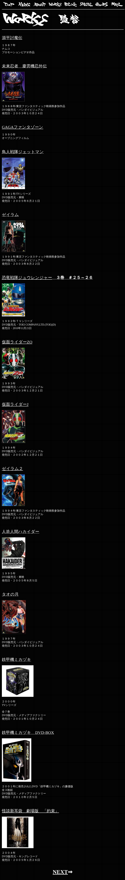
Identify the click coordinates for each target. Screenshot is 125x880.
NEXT (60, 872)
